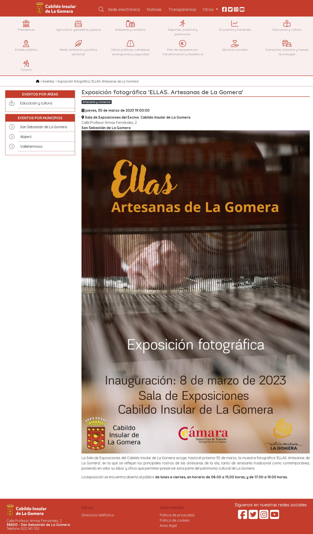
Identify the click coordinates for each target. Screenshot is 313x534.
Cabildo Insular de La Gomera (56, 8)
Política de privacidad (177, 515)
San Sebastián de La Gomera (43, 127)
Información (172, 507)
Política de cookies (175, 520)
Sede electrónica (124, 9)
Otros (87, 507)
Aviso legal (168, 525)
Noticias (154, 9)
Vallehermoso (31, 146)
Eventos (49, 81)
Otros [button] (209, 9)
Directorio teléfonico (98, 515)
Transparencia (182, 9)
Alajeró (26, 136)
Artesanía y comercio (97, 102)
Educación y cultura (36, 103)
